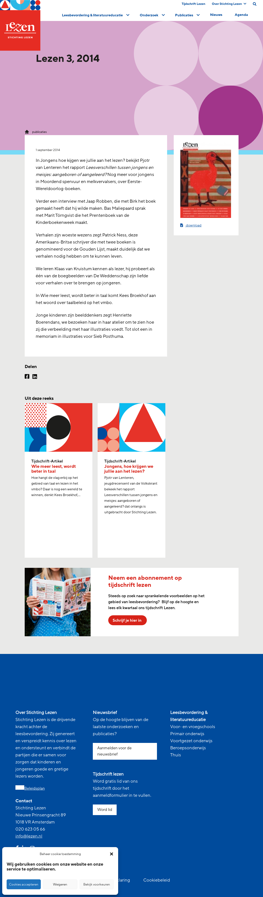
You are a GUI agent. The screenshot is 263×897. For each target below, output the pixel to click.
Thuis (175, 755)
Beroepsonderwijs (188, 748)
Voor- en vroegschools (192, 727)
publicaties (39, 132)
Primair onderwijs (187, 734)
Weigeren (60, 884)
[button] (111, 854)
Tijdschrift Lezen (193, 4)
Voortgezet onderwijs (191, 741)
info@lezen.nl (28, 836)
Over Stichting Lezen (229, 4)
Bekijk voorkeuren (96, 884)
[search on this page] (254, 4)
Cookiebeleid (156, 880)
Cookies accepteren (23, 884)
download (190, 225)
